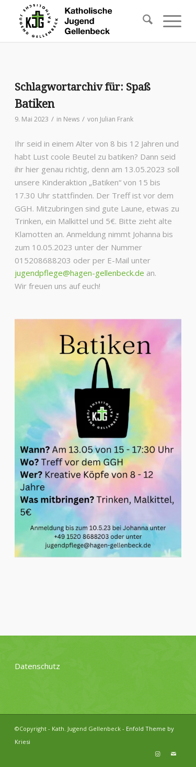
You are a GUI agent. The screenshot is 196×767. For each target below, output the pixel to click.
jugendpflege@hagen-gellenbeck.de (79, 273)
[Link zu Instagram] (158, 754)
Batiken (34, 103)
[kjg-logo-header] (81, 21)
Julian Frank (116, 119)
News (71, 119)
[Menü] (167, 21)
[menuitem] (142, 21)
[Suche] (142, 21)
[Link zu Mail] (173, 754)
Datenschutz (37, 666)
